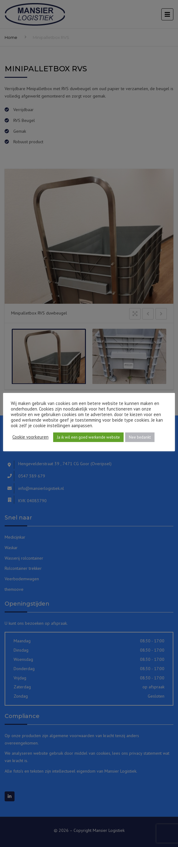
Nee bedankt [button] (140, 437)
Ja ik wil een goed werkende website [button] (88, 437)
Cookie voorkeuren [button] (30, 437)
